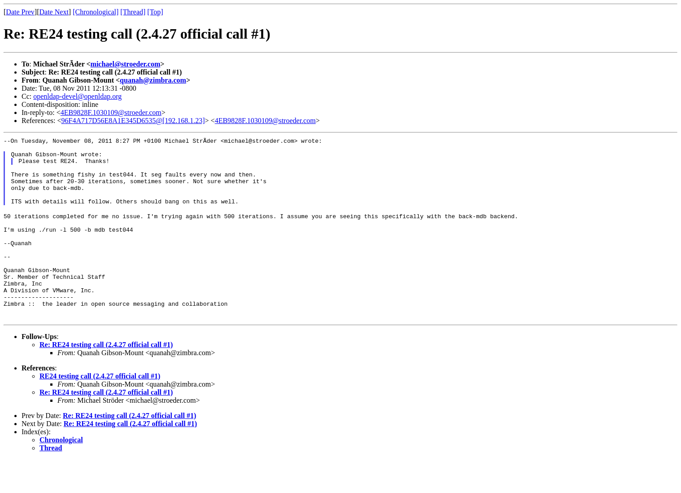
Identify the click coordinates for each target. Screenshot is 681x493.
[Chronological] (95, 12)
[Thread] (132, 12)
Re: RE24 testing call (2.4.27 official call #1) (106, 378)
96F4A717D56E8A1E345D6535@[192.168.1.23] (133, 120)
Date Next (54, 12)
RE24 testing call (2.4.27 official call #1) (99, 410)
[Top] (155, 12)
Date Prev (20, 12)
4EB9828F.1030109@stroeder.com (111, 112)
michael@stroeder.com (126, 64)
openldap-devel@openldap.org (77, 96)
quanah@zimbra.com (153, 80)
